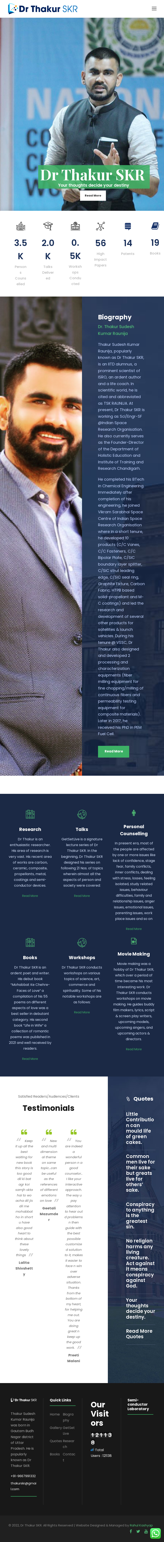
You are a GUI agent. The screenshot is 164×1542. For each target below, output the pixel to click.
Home (55, 1414)
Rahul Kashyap (141, 1525)
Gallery (56, 1427)
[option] (24, 1202)
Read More (93, 195)
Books (55, 1454)
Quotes (56, 1441)
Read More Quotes (139, 1334)
